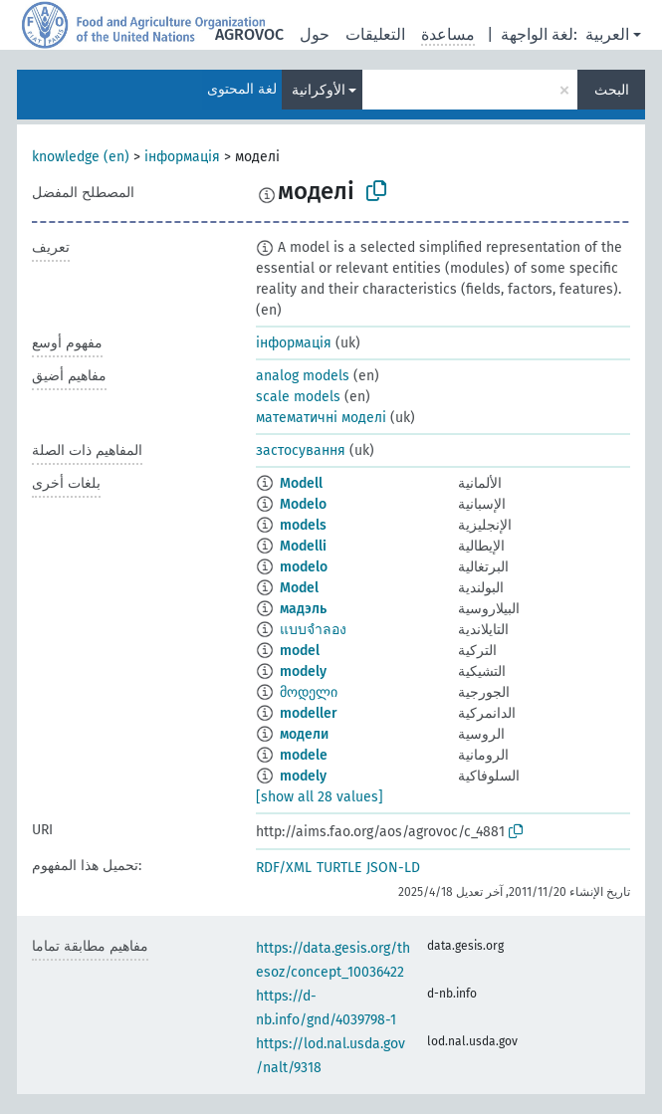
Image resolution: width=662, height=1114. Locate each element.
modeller (308, 713)
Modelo (303, 504)
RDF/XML (284, 867)
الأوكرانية (318, 90)
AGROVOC (249, 34)
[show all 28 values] (319, 796)
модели (304, 734)
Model (299, 587)
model (300, 650)
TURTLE (339, 867)
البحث (611, 90)
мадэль (303, 608)
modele (304, 755)
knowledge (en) (80, 156)
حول (315, 34)
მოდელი (308, 692)
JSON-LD (393, 867)
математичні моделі (321, 417)
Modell (301, 483)
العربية (607, 34)
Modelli (303, 546)
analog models (302, 375)
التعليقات (375, 34)
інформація (182, 156)
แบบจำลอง (313, 629)
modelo (304, 566)
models (303, 525)
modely (303, 671)
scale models (298, 396)
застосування (300, 450)
